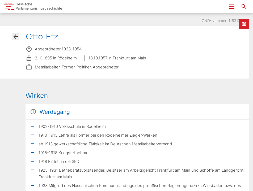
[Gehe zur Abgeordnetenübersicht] (15, 36)
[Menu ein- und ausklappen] (232, 7)
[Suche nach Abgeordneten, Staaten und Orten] (244, 7)
